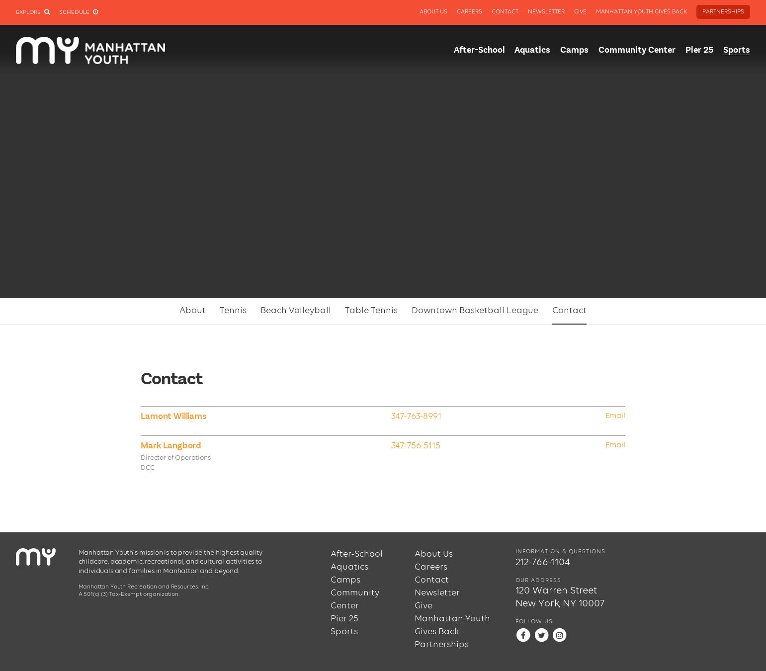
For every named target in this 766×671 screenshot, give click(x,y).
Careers (469, 12)
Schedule (78, 12)
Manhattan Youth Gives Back (641, 12)
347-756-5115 (415, 445)
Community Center (637, 50)
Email (615, 416)
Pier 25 (699, 50)
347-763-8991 (416, 416)
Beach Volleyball (295, 310)
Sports (736, 50)
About (192, 310)
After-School (479, 50)
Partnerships (723, 12)
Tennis (233, 310)
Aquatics (532, 50)
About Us (433, 12)
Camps (574, 50)
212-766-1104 (542, 563)
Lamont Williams (174, 416)
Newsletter (546, 12)
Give (580, 12)
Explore (33, 12)
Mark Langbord (171, 445)
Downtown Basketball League (475, 310)
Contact (505, 12)
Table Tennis (371, 310)
